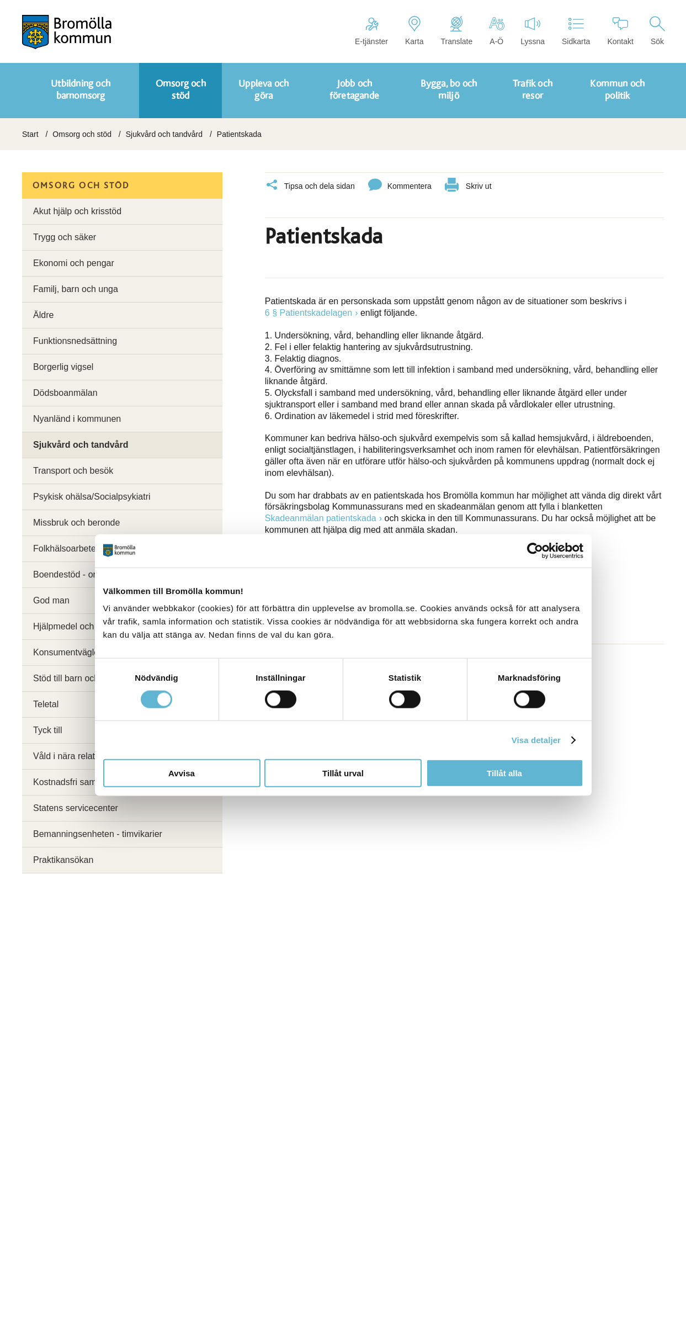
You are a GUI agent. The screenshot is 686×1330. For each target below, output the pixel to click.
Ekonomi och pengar (73, 263)
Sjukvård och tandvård (164, 134)
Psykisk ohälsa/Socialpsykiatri (92, 496)
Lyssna (532, 31)
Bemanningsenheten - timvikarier (97, 834)
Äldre (43, 315)
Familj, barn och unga (75, 289)
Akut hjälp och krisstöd (77, 211)
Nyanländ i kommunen (77, 418)
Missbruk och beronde (76, 522)
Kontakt (620, 31)
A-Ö (496, 31)
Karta (414, 31)
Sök (657, 31)
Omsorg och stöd (81, 134)
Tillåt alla (504, 773)
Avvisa (181, 773)
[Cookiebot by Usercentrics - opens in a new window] (535, 550)
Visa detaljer (536, 739)
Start (30, 134)
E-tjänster (371, 31)
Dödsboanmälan (65, 393)
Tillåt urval (343, 773)
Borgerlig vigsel (63, 367)
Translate (456, 31)
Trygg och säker (64, 237)
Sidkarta (576, 31)
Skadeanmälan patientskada (320, 515)
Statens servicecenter (75, 808)
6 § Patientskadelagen (308, 309)
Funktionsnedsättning (75, 341)
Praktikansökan (63, 860)
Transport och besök (73, 470)
